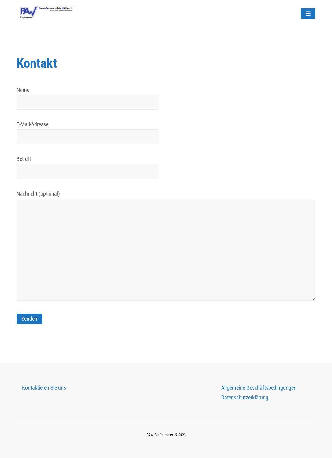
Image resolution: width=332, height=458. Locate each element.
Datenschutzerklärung (244, 397)
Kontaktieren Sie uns (44, 387)
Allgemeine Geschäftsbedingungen (259, 387)
